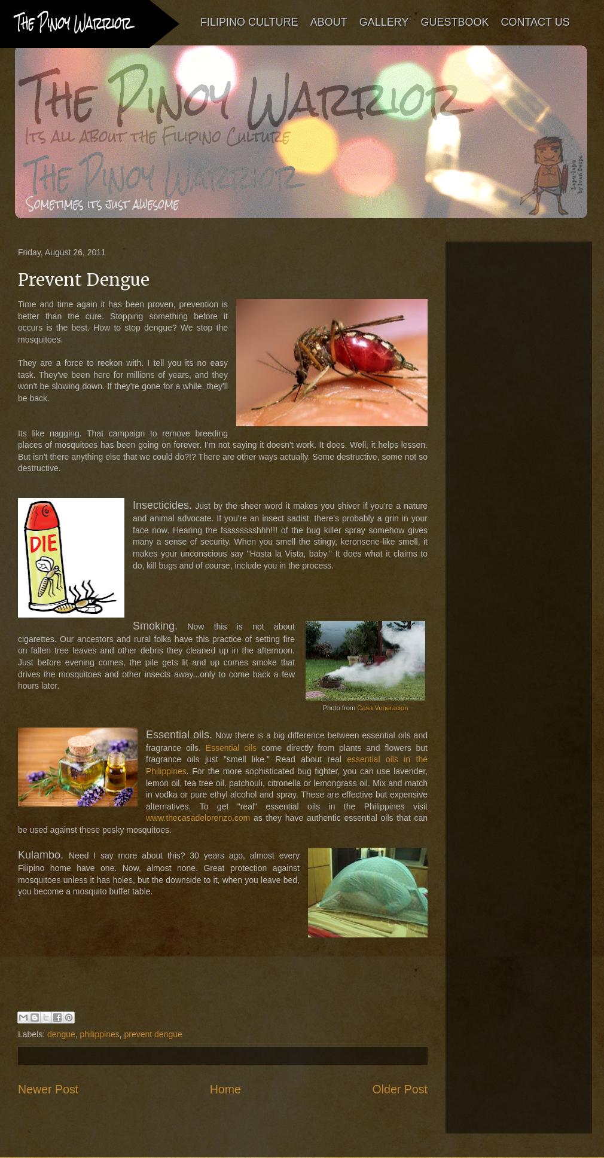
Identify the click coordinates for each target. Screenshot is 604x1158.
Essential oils (231, 748)
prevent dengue (153, 1034)
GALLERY (384, 22)
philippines (100, 1034)
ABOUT (328, 22)
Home (225, 1089)
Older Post (400, 1089)
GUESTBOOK (454, 22)
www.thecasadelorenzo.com (198, 818)
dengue (61, 1034)
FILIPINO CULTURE (249, 22)
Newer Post (48, 1089)
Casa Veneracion (382, 707)
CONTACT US (535, 22)
